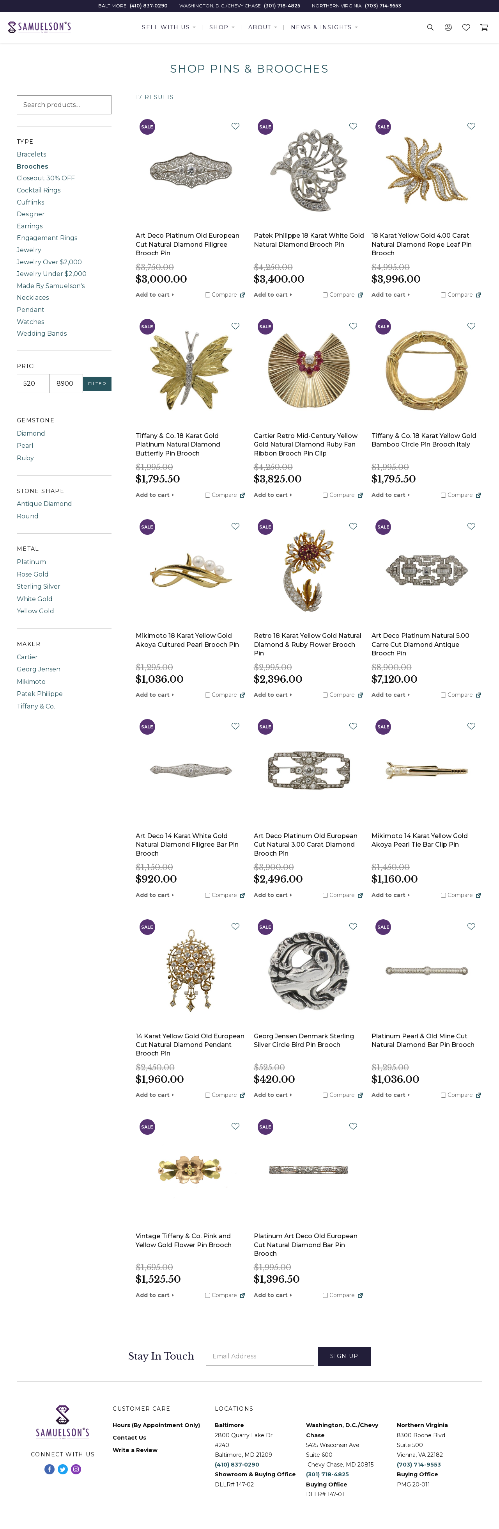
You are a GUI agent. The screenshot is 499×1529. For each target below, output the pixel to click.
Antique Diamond (44, 503)
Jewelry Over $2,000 (49, 262)
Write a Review (135, 1450)
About (259, 27)
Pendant (30, 309)
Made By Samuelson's (51, 286)
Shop (219, 27)
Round (28, 516)
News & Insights (321, 27)
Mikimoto (31, 681)
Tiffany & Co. (36, 706)
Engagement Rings (47, 238)
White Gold (35, 599)
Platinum (31, 562)
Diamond (31, 433)
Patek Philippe (40, 694)
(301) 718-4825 (282, 6)
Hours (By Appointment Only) (156, 1425)
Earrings (29, 226)
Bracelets (31, 154)
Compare (221, 294)
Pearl (25, 445)
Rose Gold (33, 574)
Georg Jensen (38, 669)
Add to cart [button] (153, 295)
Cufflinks (30, 202)
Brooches (32, 166)
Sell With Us (166, 27)
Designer (31, 214)
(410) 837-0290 (149, 6)
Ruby (25, 458)
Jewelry (29, 250)
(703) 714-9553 (383, 6)
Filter (97, 383)
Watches (30, 322)
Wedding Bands (42, 333)
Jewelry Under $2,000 (52, 274)
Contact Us (129, 1438)
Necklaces (33, 297)
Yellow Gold (35, 611)
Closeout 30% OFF (46, 178)
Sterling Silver (38, 586)
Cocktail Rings (38, 190)
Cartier (27, 657)
